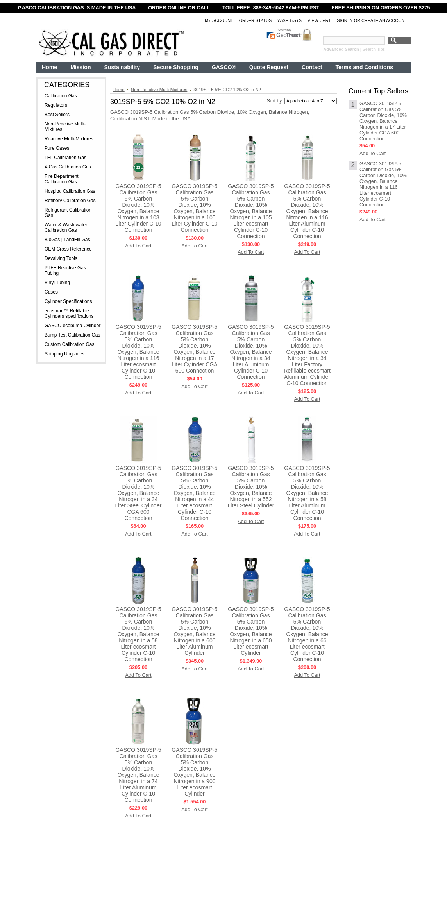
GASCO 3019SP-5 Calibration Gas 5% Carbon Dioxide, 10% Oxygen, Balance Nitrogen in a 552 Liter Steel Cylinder (251, 487)
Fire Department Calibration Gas (62, 179)
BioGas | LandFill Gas (67, 239)
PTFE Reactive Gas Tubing (65, 270)
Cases (51, 292)
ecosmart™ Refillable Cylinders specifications (69, 313)
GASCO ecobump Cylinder (72, 325)
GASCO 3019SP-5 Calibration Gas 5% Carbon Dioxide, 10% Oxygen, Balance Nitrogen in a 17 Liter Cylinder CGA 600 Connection (194, 349)
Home (119, 89)
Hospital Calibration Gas (70, 191)
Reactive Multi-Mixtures (69, 139)
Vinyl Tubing (57, 282)
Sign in (344, 20)
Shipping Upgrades (64, 354)
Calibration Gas (61, 96)
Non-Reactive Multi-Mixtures (65, 126)
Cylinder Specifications (68, 301)
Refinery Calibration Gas (70, 200)
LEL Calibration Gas (65, 157)
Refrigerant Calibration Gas (68, 212)
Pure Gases (57, 148)
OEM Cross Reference (68, 249)
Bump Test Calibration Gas (72, 335)
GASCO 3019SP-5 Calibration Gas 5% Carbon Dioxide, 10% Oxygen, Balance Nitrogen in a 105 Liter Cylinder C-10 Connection (194, 208)
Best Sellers (57, 114)
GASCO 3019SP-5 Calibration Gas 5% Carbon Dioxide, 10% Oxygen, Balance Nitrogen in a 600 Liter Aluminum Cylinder (194, 631)
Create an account (384, 20)
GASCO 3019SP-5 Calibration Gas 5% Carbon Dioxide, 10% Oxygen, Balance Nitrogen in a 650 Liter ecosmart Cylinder (251, 631)
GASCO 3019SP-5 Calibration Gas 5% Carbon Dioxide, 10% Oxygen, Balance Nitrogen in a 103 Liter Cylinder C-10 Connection (138, 208)
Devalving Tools (61, 258)
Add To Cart (138, 246)
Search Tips (374, 49)
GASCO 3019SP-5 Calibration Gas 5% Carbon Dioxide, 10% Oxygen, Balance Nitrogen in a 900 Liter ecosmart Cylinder (194, 772)
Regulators (56, 105)
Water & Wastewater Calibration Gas (66, 227)
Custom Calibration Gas (69, 344)
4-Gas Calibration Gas (68, 167)
